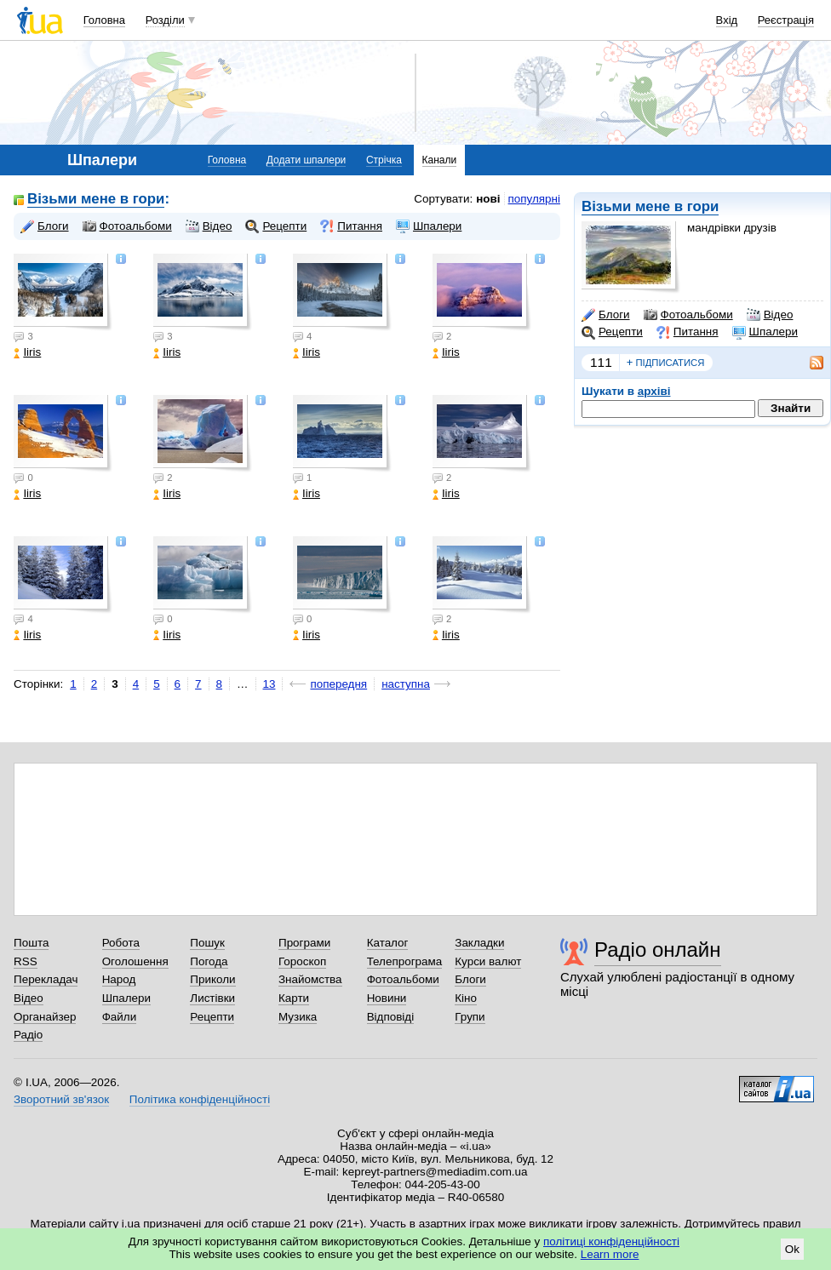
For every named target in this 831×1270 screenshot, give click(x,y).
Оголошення (135, 961)
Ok (792, 1249)
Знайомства (310, 979)
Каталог (388, 942)
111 (601, 362)
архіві (654, 391)
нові (488, 198)
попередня (338, 684)
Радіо (28, 1034)
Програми (304, 942)
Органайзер (45, 1016)
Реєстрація (786, 20)
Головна (104, 20)
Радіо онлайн (657, 949)
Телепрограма (405, 961)
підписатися (666, 362)
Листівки (212, 998)
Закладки (479, 942)
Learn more (610, 1254)
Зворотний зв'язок (61, 1099)
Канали (439, 160)
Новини (387, 998)
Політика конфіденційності (199, 1099)
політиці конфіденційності (611, 1241)
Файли (119, 1016)
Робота (121, 942)
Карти (293, 998)
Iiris (27, 352)
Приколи (212, 979)
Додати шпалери (306, 160)
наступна (405, 684)
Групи (469, 1016)
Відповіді (391, 1016)
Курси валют (488, 961)
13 (269, 684)
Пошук (207, 942)
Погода (208, 961)
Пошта (31, 942)
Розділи (165, 20)
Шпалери (765, 332)
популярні (534, 198)
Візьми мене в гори (650, 206)
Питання (687, 332)
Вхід (727, 20)
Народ (119, 979)
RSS (25, 961)
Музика (297, 1016)
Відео (770, 315)
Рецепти (612, 332)
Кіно (466, 998)
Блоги (606, 315)
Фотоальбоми (688, 315)
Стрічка (384, 160)
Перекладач (45, 979)
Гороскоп (302, 961)
